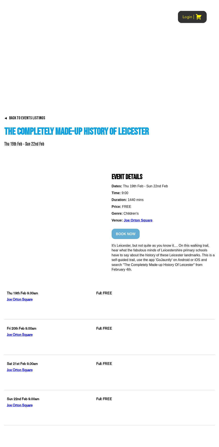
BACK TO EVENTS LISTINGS (24, 118)
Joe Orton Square (138, 220)
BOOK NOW (126, 234)
